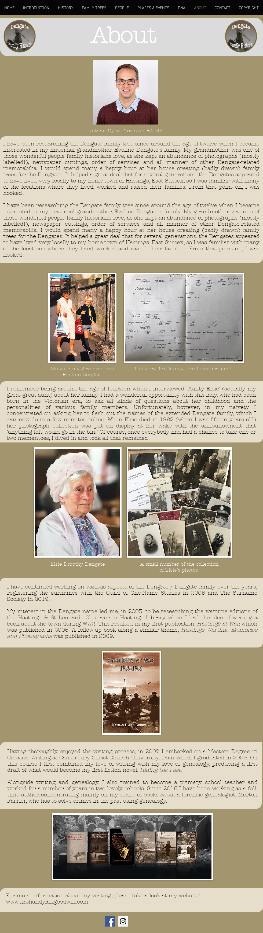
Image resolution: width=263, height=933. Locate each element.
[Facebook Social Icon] (110, 921)
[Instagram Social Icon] (123, 921)
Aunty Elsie (203, 389)
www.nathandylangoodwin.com (47, 902)
